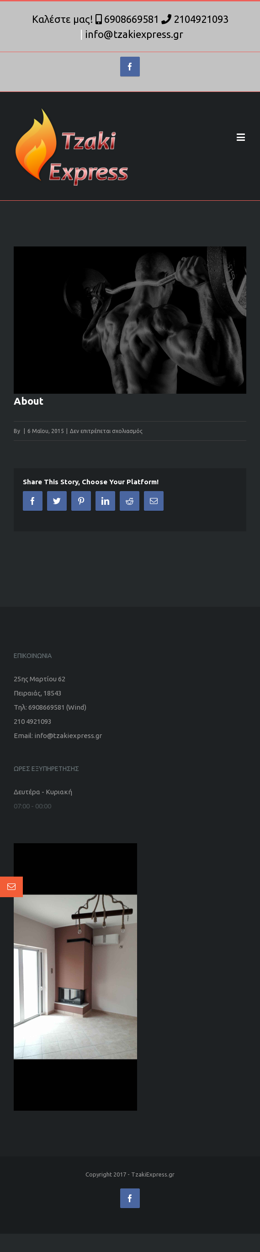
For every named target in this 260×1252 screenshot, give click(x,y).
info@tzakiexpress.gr (134, 34)
